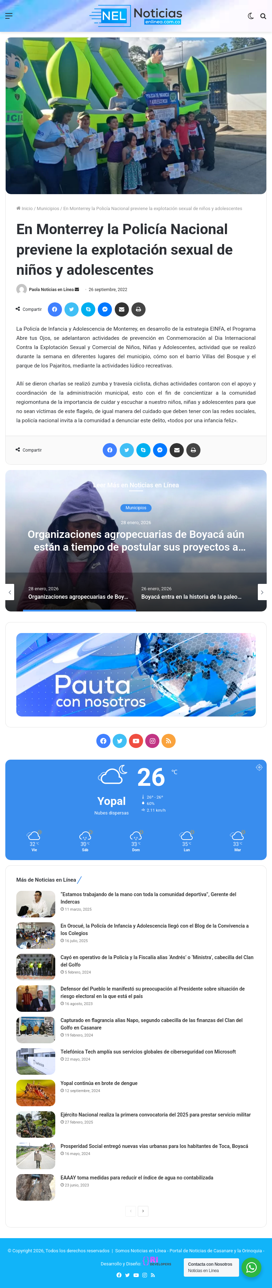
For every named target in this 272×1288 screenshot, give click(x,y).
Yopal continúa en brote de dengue (99, 1083)
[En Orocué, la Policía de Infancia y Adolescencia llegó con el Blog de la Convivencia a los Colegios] (35, 935)
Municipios (48, 208)
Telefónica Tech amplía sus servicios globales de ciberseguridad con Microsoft (148, 1052)
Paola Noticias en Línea (51, 289)
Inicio (24, 208)
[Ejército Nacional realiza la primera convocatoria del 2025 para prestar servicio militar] (35, 1124)
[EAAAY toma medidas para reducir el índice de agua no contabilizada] (35, 1187)
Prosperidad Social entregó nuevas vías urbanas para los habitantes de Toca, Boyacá (154, 1146)
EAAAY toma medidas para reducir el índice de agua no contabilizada (137, 1177)
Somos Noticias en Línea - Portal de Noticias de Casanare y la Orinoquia (188, 1250)
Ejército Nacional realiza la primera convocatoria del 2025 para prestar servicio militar (156, 1115)
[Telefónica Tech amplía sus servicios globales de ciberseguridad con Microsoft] (35, 1061)
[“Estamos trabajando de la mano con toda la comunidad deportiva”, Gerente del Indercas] (35, 904)
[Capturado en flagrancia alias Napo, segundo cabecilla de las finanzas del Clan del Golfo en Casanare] (35, 1030)
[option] (136, 540)
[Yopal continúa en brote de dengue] (35, 1093)
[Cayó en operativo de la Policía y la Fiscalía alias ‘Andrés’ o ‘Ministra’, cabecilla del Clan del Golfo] (35, 967)
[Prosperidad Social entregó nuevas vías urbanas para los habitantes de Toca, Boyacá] (35, 1156)
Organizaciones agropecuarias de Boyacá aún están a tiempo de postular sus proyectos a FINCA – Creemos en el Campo (136, 547)
